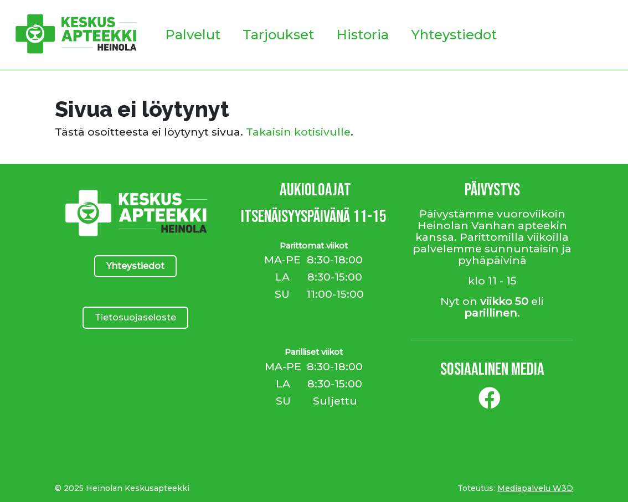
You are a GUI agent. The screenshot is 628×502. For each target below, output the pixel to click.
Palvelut (192, 35)
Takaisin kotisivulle (298, 131)
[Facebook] (489, 402)
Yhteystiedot (454, 35)
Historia (362, 35)
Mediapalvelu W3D (535, 488)
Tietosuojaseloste (135, 317)
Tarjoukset (278, 35)
